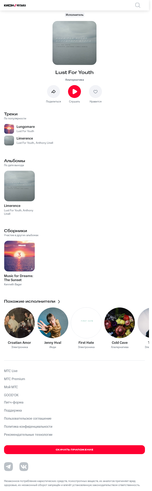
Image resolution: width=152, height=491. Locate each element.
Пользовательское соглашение (27, 418)
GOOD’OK (11, 395)
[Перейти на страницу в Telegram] (8, 466)
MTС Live (11, 371)
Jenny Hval (52, 343)
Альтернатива (74, 80)
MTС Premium (14, 379)
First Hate (86, 343)
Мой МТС (11, 387)
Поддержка (13, 410)
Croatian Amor (19, 343)
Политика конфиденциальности (28, 426)
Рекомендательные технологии (28, 434)
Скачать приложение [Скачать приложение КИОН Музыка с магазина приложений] (74, 449)
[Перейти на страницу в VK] (23, 466)
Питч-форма (13, 402)
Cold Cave (120, 343)
